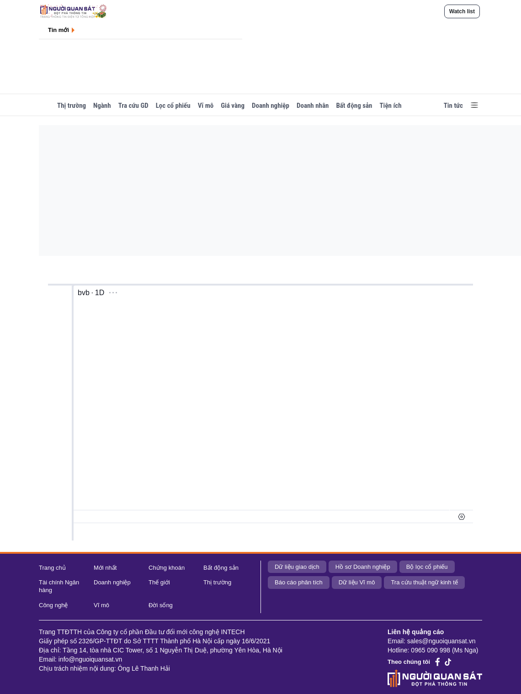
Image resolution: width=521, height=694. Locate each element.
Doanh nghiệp (270, 105)
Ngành (102, 105)
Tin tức (453, 105)
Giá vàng (233, 105)
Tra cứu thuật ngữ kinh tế (424, 582)
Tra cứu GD (133, 105)
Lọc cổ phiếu (173, 105)
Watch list (462, 11)
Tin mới (58, 29)
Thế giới (159, 582)
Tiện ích (390, 105)
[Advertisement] (269, 189)
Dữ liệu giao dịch (297, 566)
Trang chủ (52, 567)
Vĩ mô (206, 105)
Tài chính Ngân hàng (59, 586)
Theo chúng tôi (409, 661)
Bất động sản (354, 105)
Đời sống (161, 605)
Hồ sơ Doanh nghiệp (362, 566)
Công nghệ (53, 605)
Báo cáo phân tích (299, 582)
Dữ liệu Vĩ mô (357, 582)
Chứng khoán (167, 567)
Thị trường (71, 105)
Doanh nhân (313, 105)
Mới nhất (105, 567)
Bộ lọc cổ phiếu (427, 566)
